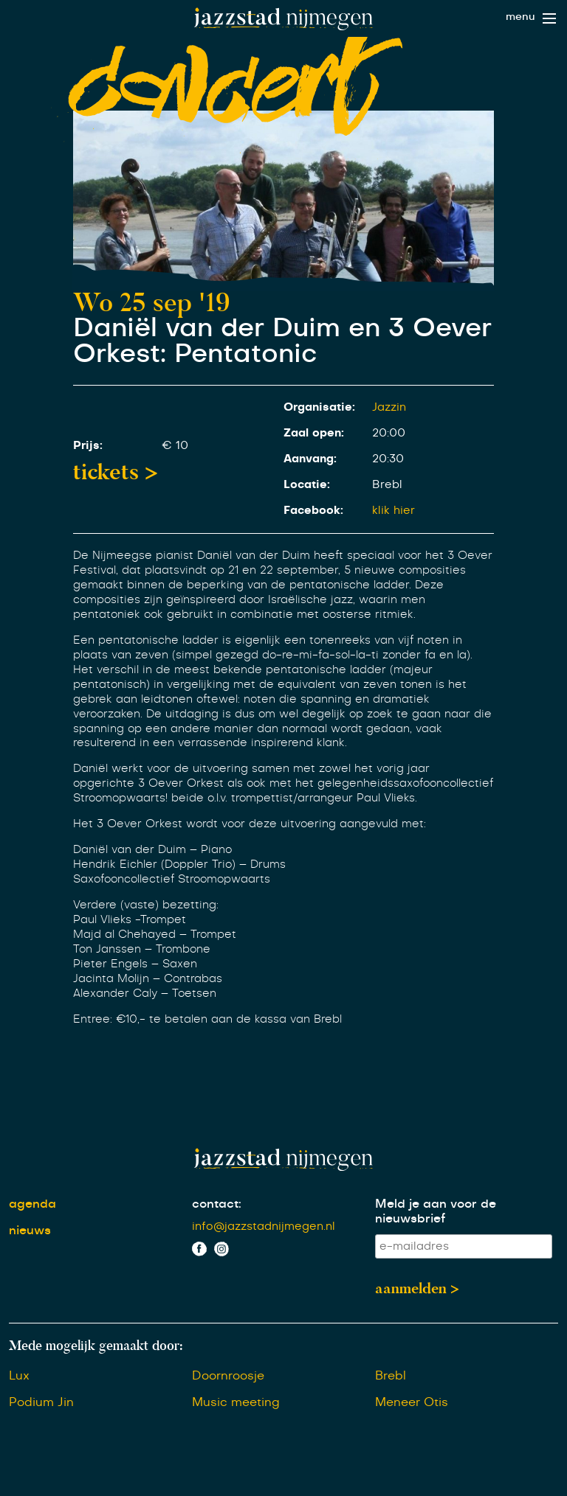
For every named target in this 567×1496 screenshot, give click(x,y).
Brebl (390, 1376)
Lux (19, 1376)
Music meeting (236, 1402)
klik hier (393, 510)
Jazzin (389, 407)
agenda (32, 1204)
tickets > (115, 472)
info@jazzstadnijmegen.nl (263, 1226)
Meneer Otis (411, 1402)
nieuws (30, 1230)
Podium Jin (41, 1402)
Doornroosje (228, 1376)
